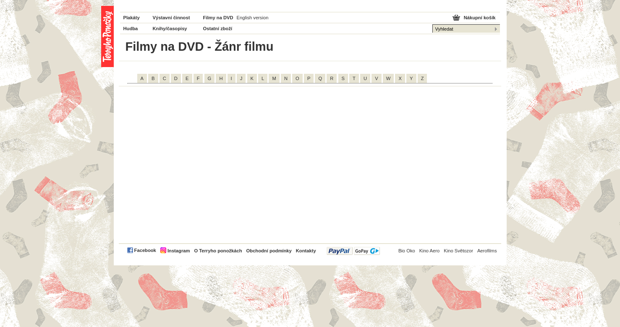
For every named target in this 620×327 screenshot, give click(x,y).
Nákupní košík (480, 17)
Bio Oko (406, 250)
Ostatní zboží (218, 28)
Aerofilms (487, 250)
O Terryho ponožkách (218, 250)
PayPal (353, 251)
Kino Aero (429, 250)
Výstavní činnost (171, 17)
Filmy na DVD (218, 17)
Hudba (130, 28)
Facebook (145, 250)
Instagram (178, 250)
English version (253, 17)
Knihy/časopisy (170, 28)
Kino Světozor (458, 250)
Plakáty (131, 17)
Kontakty (306, 250)
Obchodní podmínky (269, 250)
